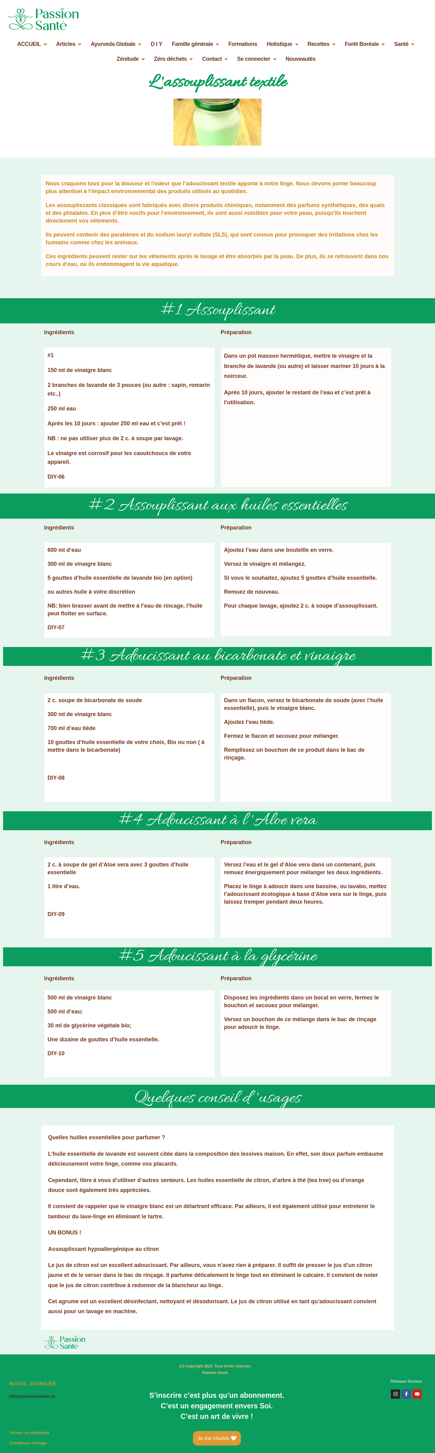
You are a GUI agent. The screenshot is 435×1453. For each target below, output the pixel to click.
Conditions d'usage (27, 1443)
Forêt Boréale (365, 44)
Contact (215, 59)
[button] (32, 44)
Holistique (282, 44)
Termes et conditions (29, 1432)
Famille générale (195, 44)
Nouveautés (300, 59)
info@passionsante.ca (32, 1396)
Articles (68, 44)
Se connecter (256, 59)
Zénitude (131, 59)
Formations (242, 44)
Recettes (321, 44)
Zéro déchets (173, 59)
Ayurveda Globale (116, 44)
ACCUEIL (31, 44)
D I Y (156, 44)
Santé (404, 44)
